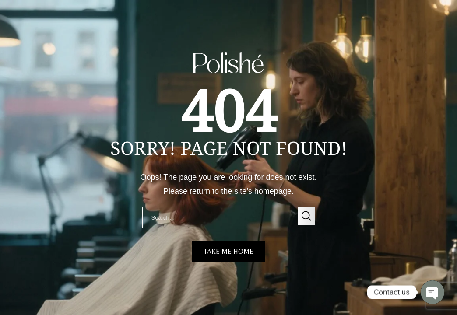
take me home (228, 251)
